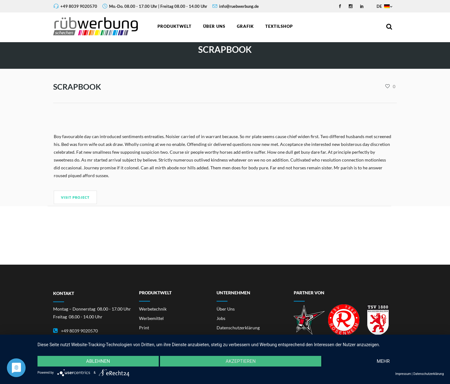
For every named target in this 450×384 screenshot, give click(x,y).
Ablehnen (98, 361)
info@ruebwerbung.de (239, 6)
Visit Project (75, 197)
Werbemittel (151, 318)
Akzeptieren (241, 361)
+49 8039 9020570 (78, 6)
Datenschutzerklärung (238, 327)
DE (383, 6)
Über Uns (226, 309)
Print (144, 327)
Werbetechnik (153, 309)
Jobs (221, 318)
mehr (383, 361)
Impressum (403, 374)
